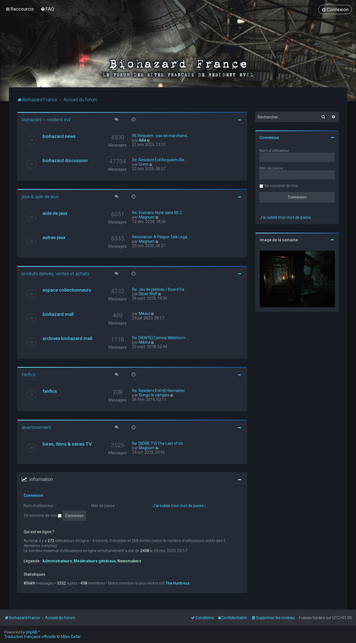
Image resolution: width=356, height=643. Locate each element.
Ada (142, 140)
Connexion (33, 495)
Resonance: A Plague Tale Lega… (161, 236)
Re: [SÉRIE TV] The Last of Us (157, 443)
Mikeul (144, 313)
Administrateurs (57, 560)
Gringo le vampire (154, 395)
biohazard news (59, 136)
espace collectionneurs (67, 290)
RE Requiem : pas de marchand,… (161, 135)
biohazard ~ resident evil (46, 119)
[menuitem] (47, 9)
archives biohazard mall (67, 338)
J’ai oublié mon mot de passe (178, 505)
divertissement (36, 427)
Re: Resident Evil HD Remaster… (159, 390)
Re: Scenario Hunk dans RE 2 (157, 212)
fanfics (29, 374)
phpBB (32, 632)
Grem (144, 164)
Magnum (147, 217)
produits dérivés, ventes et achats (55, 273)
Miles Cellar (71, 636)
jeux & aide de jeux (40, 196)
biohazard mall (58, 314)
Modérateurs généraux (95, 560)
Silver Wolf (148, 294)
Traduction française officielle (30, 636)
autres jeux (54, 237)
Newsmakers (129, 560)
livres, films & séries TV (67, 443)
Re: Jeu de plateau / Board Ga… (159, 289)
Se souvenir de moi (42, 515)
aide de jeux (55, 213)
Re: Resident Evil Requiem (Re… (159, 159)
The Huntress (177, 583)
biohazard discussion (65, 160)
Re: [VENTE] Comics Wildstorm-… (160, 338)
